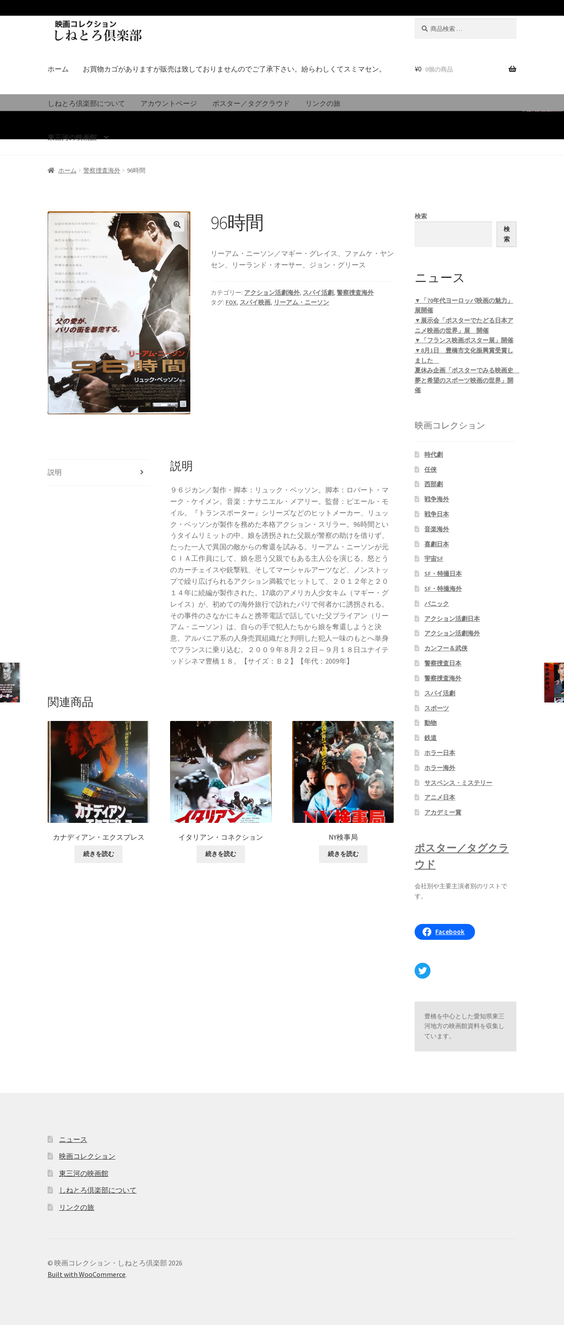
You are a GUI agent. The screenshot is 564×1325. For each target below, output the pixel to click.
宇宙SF (433, 559)
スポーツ (436, 708)
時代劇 (433, 454)
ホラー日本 (439, 753)
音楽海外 (436, 529)
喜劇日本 (436, 544)
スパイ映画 (255, 302)
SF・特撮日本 (443, 574)
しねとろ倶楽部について (86, 103)
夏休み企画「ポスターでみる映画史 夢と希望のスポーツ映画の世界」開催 (467, 380)
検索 (421, 216)
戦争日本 (436, 514)
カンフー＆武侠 (446, 648)
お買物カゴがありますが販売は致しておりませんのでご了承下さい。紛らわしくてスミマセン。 (234, 68)
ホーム (58, 68)
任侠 (430, 469)
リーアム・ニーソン (301, 302)
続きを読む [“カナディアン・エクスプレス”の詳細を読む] (98, 854)
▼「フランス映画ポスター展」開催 (464, 340)
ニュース (73, 1139)
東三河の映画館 (72, 137)
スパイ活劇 (318, 293)
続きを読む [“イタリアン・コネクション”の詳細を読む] (220, 854)
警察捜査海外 (101, 170)
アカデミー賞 (442, 812)
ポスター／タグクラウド (251, 103)
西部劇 (433, 484)
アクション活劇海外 (272, 293)
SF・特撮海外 (443, 589)
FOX (231, 302)
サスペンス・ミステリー (458, 783)
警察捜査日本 (442, 663)
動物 (430, 723)
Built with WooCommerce (87, 1274)
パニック (436, 604)
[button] (177, 225)
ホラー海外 (439, 768)
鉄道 (430, 738)
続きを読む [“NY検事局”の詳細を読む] (343, 854)
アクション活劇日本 (452, 619)
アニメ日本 (439, 797)
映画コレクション (87, 1156)
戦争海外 (436, 499)
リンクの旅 (323, 103)
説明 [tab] (55, 472)
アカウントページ (169, 103)
